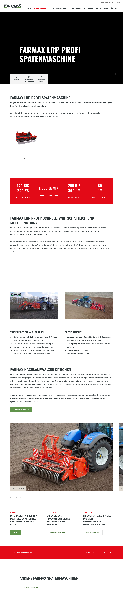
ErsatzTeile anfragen (93, 541)
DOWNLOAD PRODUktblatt (57, 536)
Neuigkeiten (104, 2)
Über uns (114, 8)
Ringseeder (76, 8)
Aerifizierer (88, 8)
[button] (11, 497)
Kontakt (111, 2)
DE (118, 2)
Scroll (116, 76)
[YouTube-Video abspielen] (34, 306)
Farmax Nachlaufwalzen (21, 410)
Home (29, 8)
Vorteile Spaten (102, 8)
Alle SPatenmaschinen (30, 588)
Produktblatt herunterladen (29, 79)
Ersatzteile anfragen (41, 79)
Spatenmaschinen (40, 8)
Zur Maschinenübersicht (21, 553)
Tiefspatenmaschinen (59, 8)
